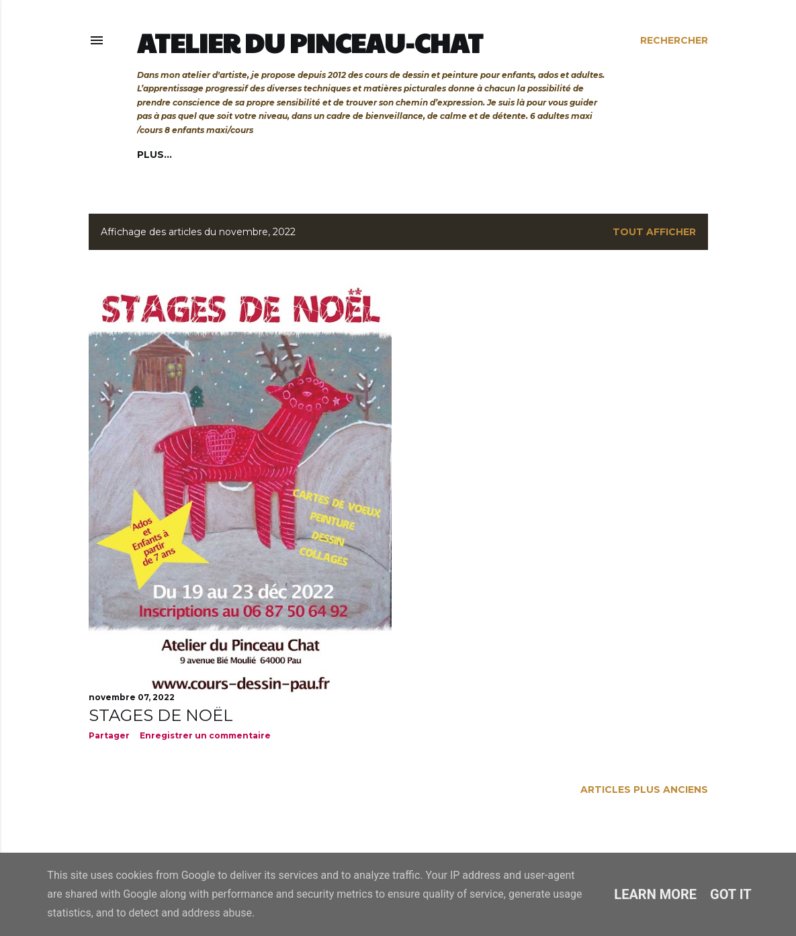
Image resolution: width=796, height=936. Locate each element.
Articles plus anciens (644, 789)
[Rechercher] (674, 40)
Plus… (521, 154)
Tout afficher (654, 232)
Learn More (655, 894)
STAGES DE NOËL (161, 715)
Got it (731, 894)
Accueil (159, 154)
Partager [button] (109, 735)
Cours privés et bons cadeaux (407, 154)
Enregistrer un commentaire (205, 735)
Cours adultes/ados (250, 154)
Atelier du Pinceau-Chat (310, 42)
